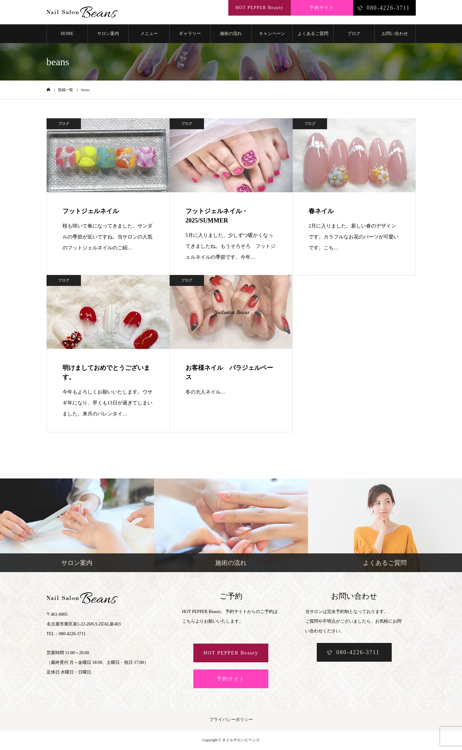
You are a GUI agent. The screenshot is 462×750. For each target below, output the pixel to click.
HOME (67, 34)
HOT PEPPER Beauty (230, 653)
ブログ (353, 34)
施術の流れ (231, 34)
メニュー (149, 34)
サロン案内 (108, 34)
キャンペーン (272, 34)
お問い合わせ (395, 34)
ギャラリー (190, 34)
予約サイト (231, 679)
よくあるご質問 (313, 34)
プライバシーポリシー (231, 720)
